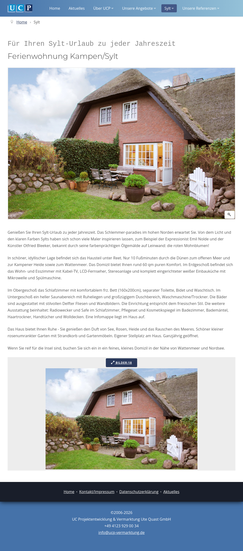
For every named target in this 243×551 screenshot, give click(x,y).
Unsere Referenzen (200, 8)
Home (54, 8)
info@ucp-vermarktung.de (121, 532)
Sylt (169, 8)
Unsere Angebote (139, 8)
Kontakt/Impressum (96, 491)
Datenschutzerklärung (139, 491)
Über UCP (103, 8)
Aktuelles (77, 8)
